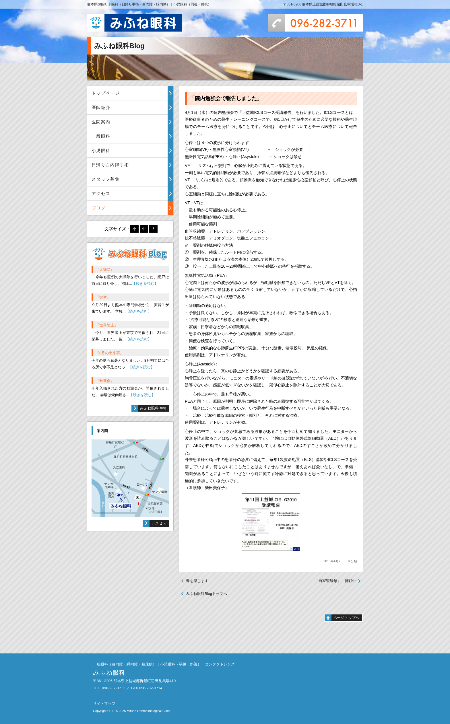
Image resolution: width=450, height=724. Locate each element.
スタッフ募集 (106, 179)
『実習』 (103, 297)
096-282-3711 (315, 23)
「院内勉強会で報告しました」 (226, 98)
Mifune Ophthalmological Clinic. (149, 711)
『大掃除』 (105, 269)
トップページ (106, 93)
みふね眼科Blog (153, 408)
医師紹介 (101, 107)
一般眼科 (101, 136)
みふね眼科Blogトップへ (206, 593)
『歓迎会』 (105, 381)
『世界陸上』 (107, 325)
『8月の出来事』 (110, 353)
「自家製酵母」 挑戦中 (335, 581)
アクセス (101, 193)
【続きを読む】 (145, 283)
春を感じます (197, 581)
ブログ (99, 207)
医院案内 (101, 121)
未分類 (352, 561)
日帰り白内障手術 (110, 164)
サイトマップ (104, 703)
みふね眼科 (134, 23)
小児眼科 (101, 150)
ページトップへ (346, 618)
